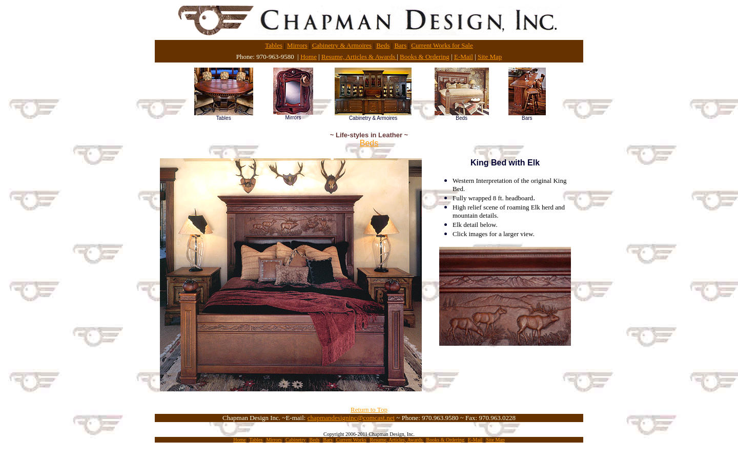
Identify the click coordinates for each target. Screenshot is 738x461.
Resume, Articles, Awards (397, 440)
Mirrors (297, 45)
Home (308, 56)
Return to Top (369, 409)
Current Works (351, 440)
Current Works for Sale (442, 45)
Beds (382, 45)
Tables (273, 45)
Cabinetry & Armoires (342, 45)
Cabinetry (295, 440)
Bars (400, 45)
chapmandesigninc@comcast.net (351, 418)
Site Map (490, 56)
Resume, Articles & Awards (359, 56)
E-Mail (463, 56)
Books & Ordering (424, 56)
